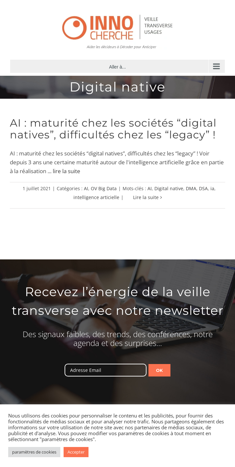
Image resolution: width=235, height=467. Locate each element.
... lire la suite (64, 171)
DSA (203, 188)
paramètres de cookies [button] (34, 452)
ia (212, 188)
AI (86, 188)
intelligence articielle (96, 197)
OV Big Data (104, 188)
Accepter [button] (76, 452)
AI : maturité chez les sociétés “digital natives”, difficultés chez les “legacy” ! (113, 128)
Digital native (168, 188)
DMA (191, 188)
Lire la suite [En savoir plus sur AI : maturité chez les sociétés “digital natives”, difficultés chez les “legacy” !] (146, 197)
